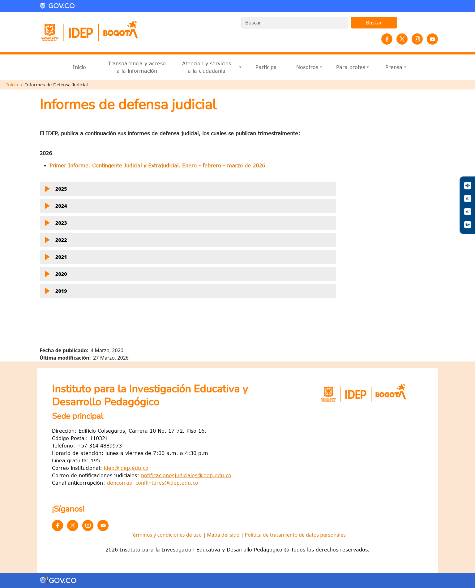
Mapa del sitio (223, 534)
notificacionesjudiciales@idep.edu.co (186, 475)
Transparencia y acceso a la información (137, 67)
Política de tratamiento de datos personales (295, 534)
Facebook (387, 39)
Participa (266, 67)
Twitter (402, 39)
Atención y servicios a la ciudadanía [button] (206, 67)
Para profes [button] (350, 67)
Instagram (417, 39)
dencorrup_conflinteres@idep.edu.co (152, 483)
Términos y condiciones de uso (166, 534)
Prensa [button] (393, 67)
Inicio (79, 67)
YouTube (432, 39)
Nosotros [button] (307, 67)
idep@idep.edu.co (126, 468)
